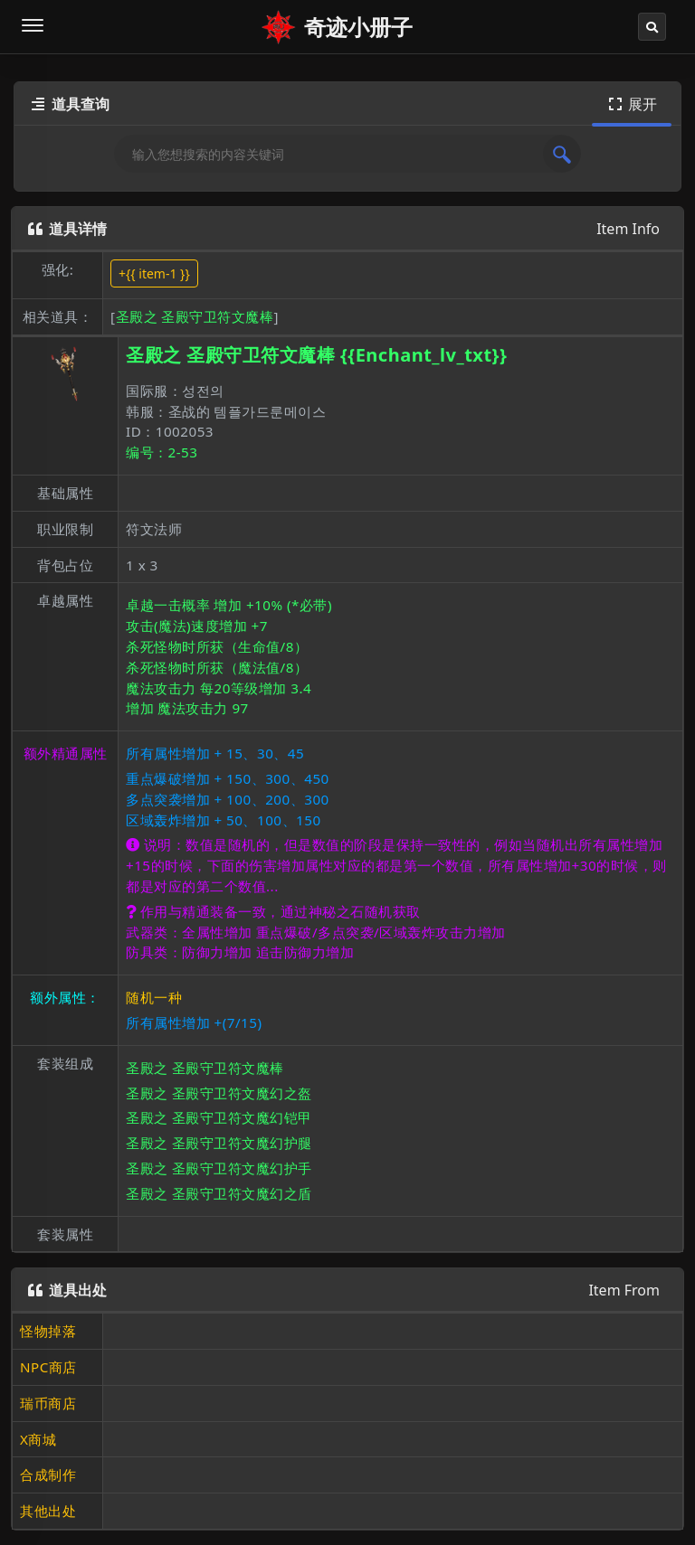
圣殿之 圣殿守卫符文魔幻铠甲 (219, 1117)
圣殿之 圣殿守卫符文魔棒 (195, 316)
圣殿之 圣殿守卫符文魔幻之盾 (219, 1193)
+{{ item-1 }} (154, 273)
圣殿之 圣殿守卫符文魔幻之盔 (219, 1093)
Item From (624, 1290)
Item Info (628, 229)
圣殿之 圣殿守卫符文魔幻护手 (219, 1168)
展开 (631, 104)
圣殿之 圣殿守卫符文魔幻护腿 (219, 1143)
